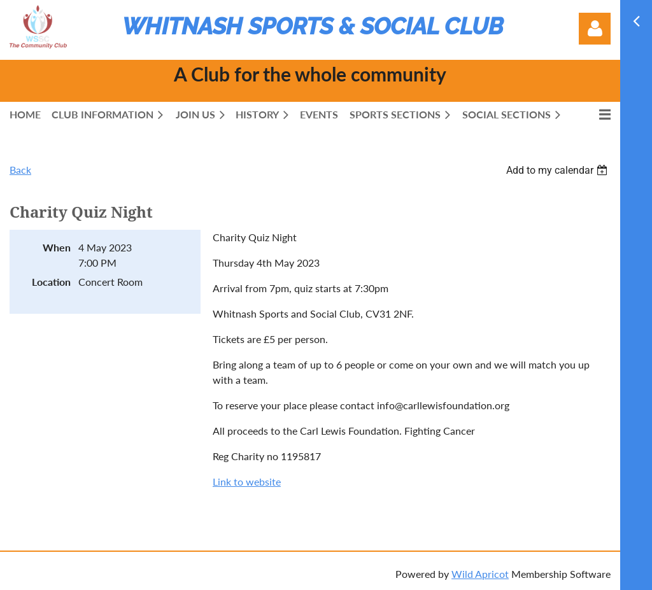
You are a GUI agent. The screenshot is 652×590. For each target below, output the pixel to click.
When (57, 247)
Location (51, 282)
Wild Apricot (480, 574)
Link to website (247, 481)
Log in (595, 29)
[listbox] (558, 170)
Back (20, 170)
